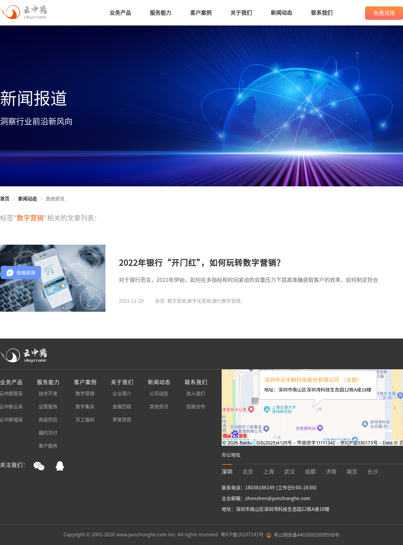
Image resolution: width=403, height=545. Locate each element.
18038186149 (260, 487)
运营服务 (48, 406)
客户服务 (48, 445)
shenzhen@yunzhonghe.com (277, 498)
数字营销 (85, 393)
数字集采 (85, 406)
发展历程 (122, 406)
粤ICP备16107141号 (242, 534)
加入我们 (195, 393)
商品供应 (48, 419)
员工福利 (85, 419)
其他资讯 (158, 406)
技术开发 (48, 393)
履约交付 (48, 432)
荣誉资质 (122, 419)
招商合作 (195, 406)
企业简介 (122, 393)
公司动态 (158, 393)
